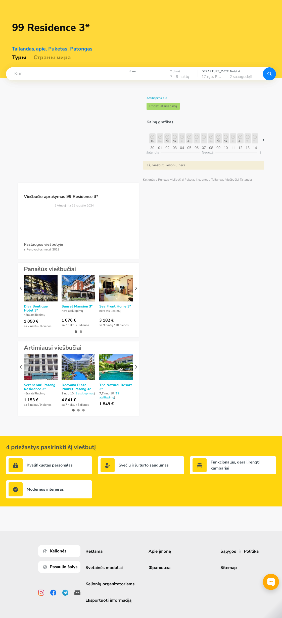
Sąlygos (229, 551)
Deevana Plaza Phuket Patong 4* (76, 387)
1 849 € (106, 404)
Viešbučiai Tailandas (239, 180)
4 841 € (69, 400)
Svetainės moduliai (106, 568)
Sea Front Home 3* (115, 306)
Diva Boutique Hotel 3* (36, 308)
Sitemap (229, 568)
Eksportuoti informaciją (110, 600)
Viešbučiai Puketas (182, 180)
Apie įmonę (161, 551)
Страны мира (52, 57)
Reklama (96, 551)
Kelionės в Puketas (156, 180)
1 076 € (69, 320)
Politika (252, 551)
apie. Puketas (51, 48)
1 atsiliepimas (84, 393)
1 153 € (31, 400)
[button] (65, 73)
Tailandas (23, 48)
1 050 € (31, 321)
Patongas (81, 48)
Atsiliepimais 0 (157, 98)
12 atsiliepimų (109, 395)
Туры (19, 57)
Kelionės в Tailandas (210, 180)
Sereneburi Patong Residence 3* (40, 387)
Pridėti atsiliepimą (163, 106)
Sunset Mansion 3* (77, 306)
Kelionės (56, 551)
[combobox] (65, 73)
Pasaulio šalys (62, 567)
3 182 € (106, 320)
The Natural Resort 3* (115, 387)
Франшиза (161, 568)
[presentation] (20, 288)
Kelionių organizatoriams (111, 584)
